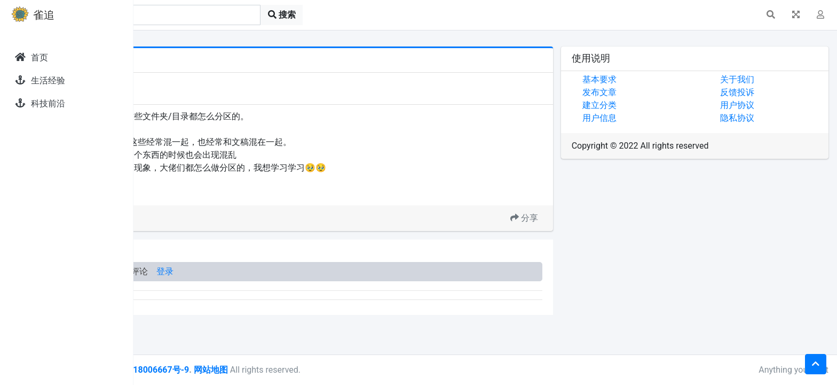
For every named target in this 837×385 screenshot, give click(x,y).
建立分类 (644, 105)
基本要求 (644, 79)
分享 (568, 218)
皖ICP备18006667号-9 (278, 370)
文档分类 (208, 192)
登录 (297, 271)
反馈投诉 (760, 92)
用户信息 (644, 118)
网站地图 (343, 370)
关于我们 (760, 79)
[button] (771, 15)
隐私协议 (760, 118)
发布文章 (644, 92)
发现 (181, 82)
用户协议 (760, 105)
